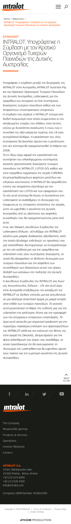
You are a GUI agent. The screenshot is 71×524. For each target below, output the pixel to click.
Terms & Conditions (42, 509)
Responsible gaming (15, 429)
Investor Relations (14, 446)
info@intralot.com (13, 485)
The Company (11, 423)
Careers (7, 453)
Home (7, 19)
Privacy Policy (60, 509)
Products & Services (15, 435)
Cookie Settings (37, 512)
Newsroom (18, 19)
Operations (9, 441)
